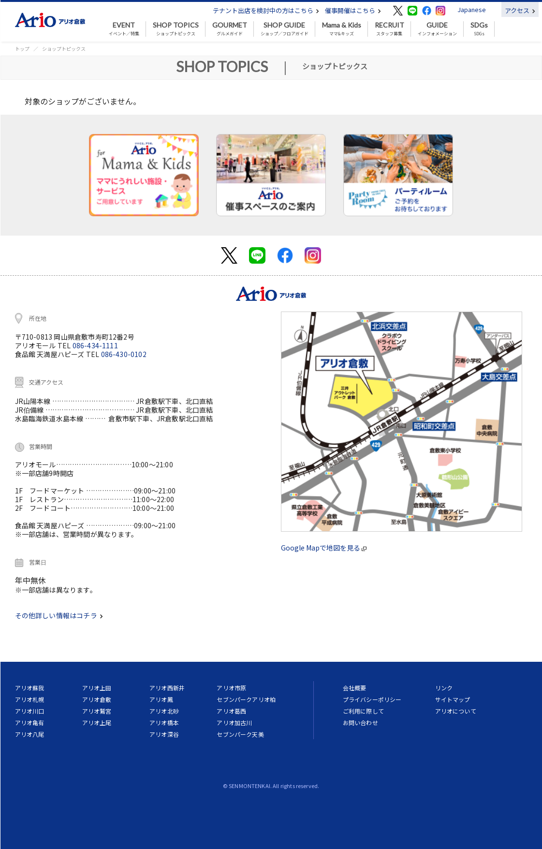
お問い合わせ (360, 722)
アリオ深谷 (164, 734)
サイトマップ (452, 699)
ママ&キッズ (341, 29)
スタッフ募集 (389, 29)
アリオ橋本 (164, 722)
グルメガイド (229, 29)
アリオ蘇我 (29, 688)
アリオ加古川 (234, 722)
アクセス (520, 10)
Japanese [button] (471, 9)
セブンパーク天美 (240, 734)
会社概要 (354, 688)
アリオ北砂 (164, 711)
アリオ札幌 (29, 699)
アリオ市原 (231, 688)
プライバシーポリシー (372, 699)
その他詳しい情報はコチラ (59, 615)
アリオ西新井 (167, 688)
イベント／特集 (124, 29)
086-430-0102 (123, 354)
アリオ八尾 (29, 734)
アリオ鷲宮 (97, 711)
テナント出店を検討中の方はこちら (266, 10)
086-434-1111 (95, 345)
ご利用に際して (363, 711)
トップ (22, 48)
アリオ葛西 (231, 711)
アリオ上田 (97, 688)
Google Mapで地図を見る (323, 547)
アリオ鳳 (161, 699)
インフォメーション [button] (437, 29)
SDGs (479, 29)
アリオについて (455, 711)
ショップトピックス (176, 29)
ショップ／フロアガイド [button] (284, 29)
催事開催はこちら (353, 10)
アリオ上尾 (97, 722)
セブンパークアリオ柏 (246, 699)
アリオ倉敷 (97, 699)
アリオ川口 (29, 711)
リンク (444, 688)
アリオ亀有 (29, 722)
